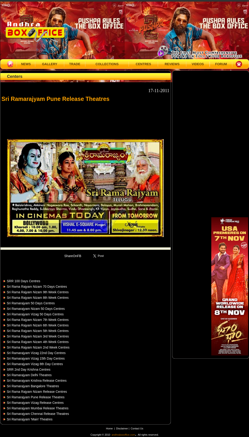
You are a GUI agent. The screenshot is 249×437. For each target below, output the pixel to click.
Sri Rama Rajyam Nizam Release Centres (37, 391)
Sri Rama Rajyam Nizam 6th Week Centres (38, 325)
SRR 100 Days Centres (23, 281)
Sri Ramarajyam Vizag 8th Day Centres (35, 364)
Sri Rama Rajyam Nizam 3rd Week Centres (38, 336)
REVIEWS (172, 64)
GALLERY (49, 64)
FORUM (221, 64)
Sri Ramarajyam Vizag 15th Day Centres (36, 358)
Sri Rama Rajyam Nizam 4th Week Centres (38, 342)
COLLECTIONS (106, 64)
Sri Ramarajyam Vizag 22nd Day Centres (36, 353)
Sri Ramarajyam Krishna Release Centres (37, 380)
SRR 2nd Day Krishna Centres (29, 369)
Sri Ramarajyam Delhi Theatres (29, 375)
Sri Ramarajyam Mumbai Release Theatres (38, 408)
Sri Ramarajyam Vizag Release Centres (35, 403)
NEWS (26, 64)
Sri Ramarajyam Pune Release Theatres (36, 397)
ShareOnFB (72, 256)
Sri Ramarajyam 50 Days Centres (31, 303)
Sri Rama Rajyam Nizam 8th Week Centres (38, 297)
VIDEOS (198, 64)
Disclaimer (122, 428)
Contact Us (137, 428)
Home (109, 428)
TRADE (74, 64)
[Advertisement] (85, 118)
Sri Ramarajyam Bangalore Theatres (33, 386)
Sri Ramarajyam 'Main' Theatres (30, 419)
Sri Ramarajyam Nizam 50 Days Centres (36, 309)
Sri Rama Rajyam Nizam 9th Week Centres (38, 292)
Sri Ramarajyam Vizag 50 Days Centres (35, 314)
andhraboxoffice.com (123, 434)
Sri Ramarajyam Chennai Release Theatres (38, 414)
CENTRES (143, 64)
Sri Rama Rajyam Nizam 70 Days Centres (37, 286)
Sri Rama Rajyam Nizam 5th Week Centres (38, 331)
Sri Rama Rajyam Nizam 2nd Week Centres (38, 347)
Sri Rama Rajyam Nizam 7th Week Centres (38, 320)
